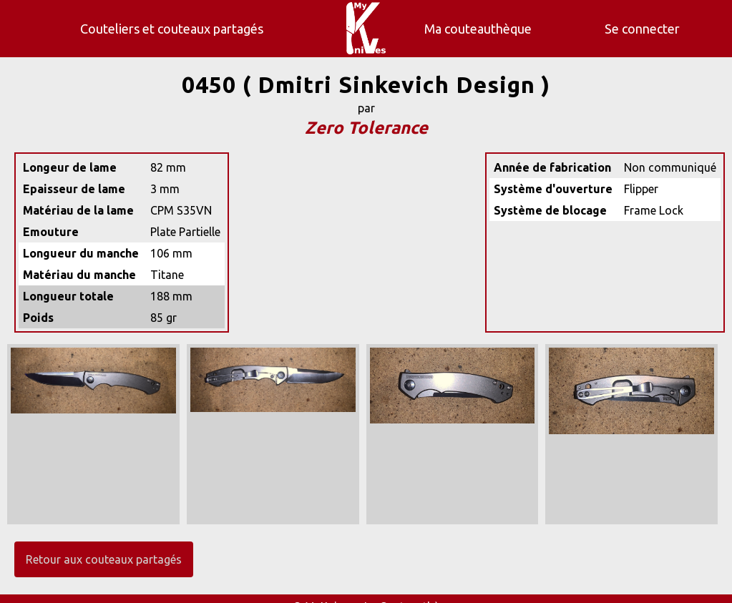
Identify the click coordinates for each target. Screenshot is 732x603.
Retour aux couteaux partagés (104, 559)
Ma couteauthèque (478, 28)
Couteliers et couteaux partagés (171, 28)
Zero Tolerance (366, 127)
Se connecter (642, 28)
